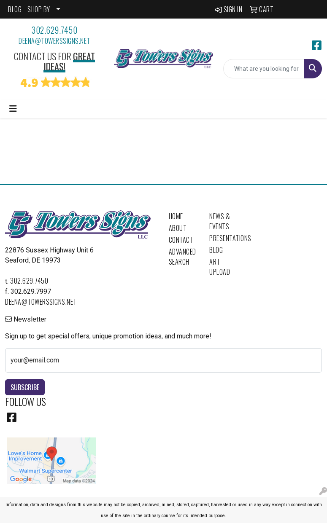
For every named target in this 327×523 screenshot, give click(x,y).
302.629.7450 (54, 30)
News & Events (219, 221)
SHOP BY (38, 9)
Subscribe (25, 387)
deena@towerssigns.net (54, 41)
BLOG (15, 9)
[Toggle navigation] (13, 109)
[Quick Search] (263, 68)
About (178, 228)
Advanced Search (182, 257)
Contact (181, 240)
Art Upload (219, 267)
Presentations (224, 238)
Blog (216, 250)
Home (176, 216)
